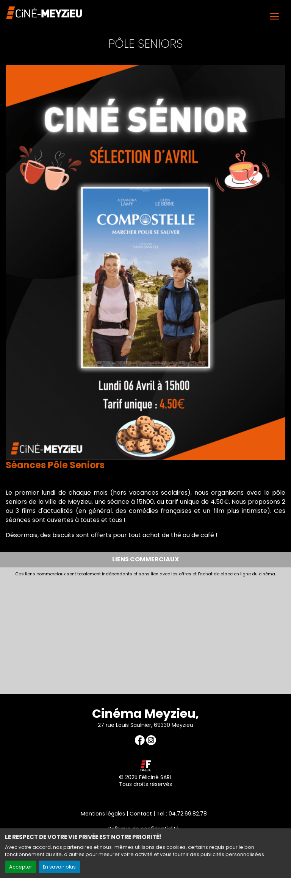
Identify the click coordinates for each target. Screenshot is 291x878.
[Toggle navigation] (274, 16)
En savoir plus (59, 867)
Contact (141, 813)
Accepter (20, 867)
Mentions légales (103, 813)
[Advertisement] (145, 633)
